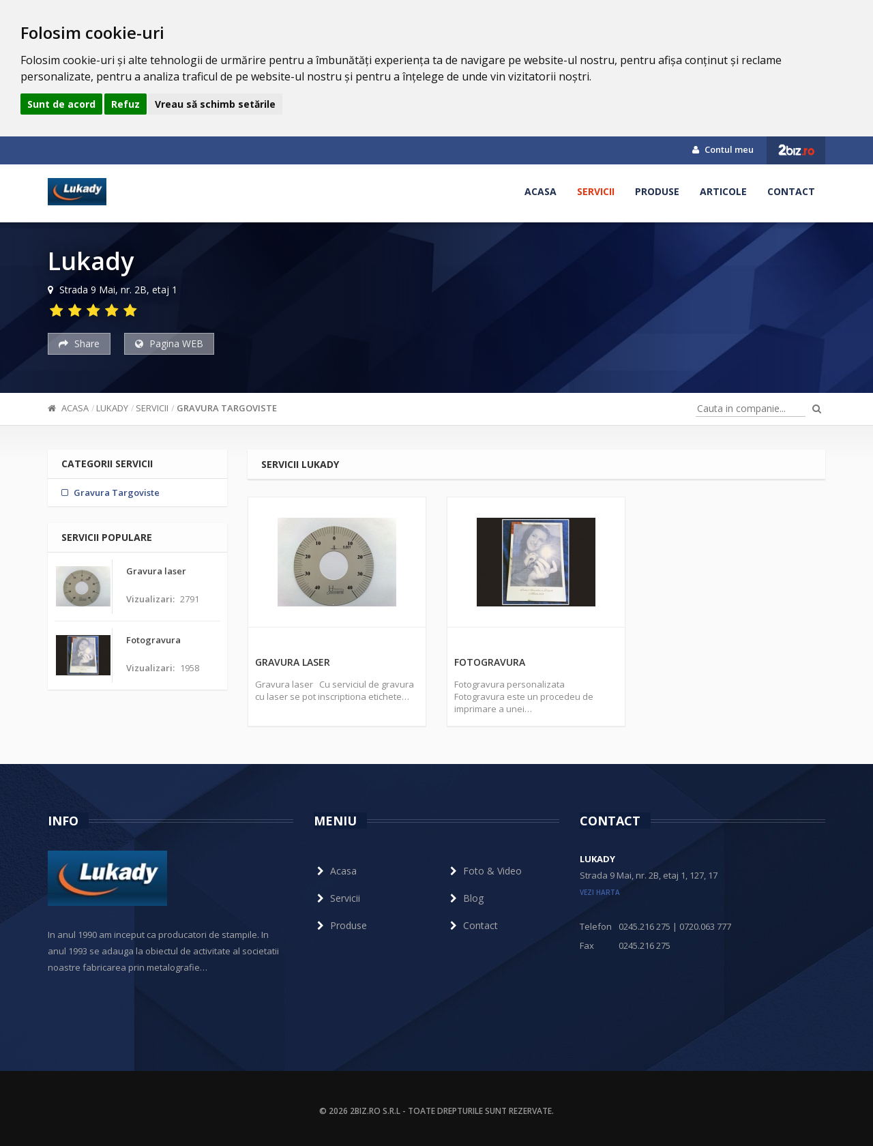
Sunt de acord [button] (61, 104)
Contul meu (723, 149)
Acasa (540, 191)
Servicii (596, 191)
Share (79, 343)
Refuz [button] (125, 104)
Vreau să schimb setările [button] (215, 104)
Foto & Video (484, 870)
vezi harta (600, 892)
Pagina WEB (169, 343)
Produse (657, 191)
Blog (465, 898)
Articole (723, 191)
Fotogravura (489, 662)
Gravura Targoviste (227, 408)
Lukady (112, 408)
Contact (791, 191)
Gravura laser (292, 662)
